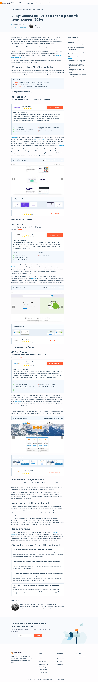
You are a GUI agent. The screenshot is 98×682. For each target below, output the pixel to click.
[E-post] (25, 634)
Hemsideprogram (63, 2)
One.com (17, 83)
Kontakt (41, 658)
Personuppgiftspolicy (81, 655)
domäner (33, 277)
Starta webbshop (52, 2)
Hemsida (59, 660)
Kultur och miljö (43, 671)
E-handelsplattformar (75, 2)
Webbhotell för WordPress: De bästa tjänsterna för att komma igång (76, 70)
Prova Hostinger (54, 106)
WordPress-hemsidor (39, 138)
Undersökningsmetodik (45, 666)
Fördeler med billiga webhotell (75, 43)
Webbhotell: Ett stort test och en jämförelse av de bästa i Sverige (77, 60)
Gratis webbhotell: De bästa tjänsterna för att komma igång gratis (76, 65)
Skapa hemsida (42, 2)
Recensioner (60, 658)
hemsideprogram (16, 266)
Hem (12, 8)
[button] (13, 178)
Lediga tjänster (43, 668)
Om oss (41, 655)
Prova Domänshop (54, 362)
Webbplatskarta (43, 660)
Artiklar (59, 655)
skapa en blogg (34, 484)
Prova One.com (54, 234)
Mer (84, 2)
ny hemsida (61, 144)
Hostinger (17, 81)
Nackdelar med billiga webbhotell (76, 46)
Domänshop (18, 85)
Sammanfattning (72, 48)
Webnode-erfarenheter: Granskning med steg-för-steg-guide (77, 74)
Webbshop (60, 663)
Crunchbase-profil (43, 663)
